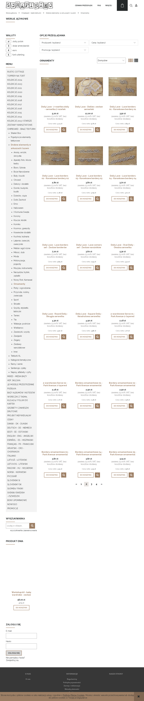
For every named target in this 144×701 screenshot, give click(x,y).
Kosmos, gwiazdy (22, 228)
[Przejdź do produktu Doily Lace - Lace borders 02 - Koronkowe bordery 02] (55, 155)
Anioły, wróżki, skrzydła (20, 154)
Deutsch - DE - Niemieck (19, 428)
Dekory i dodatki (21, 184)
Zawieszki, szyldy (22, 332)
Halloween (18, 208)
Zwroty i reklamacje (72, 686)
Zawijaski (18, 336)
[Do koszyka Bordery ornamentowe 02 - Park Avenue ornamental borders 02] (119, 405)
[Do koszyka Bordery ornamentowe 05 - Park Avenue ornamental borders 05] (119, 475)
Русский (12, 476)
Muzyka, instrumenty (23, 268)
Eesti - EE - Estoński (17, 432)
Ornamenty (19, 284)
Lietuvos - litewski (17, 464)
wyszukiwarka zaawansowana (23, 530)
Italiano (11, 456)
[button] (63, 129)
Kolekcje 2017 (14, 104)
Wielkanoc (18, 328)
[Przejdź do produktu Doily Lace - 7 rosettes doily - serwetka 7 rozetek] (55, 86)
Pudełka (11, 388)
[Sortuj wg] (111, 60)
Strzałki (17, 304)
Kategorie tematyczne (21, 360)
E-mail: (9, 631)
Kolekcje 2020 (14, 92)
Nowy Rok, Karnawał (23, 280)
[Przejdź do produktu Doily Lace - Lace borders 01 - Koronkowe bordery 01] (123, 86)
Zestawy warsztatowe (19, 125)
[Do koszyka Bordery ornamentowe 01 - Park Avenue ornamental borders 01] (86, 405)
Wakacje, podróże (22, 324)
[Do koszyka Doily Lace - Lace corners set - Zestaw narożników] (86, 267)
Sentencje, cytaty (18, 368)
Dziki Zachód (20, 200)
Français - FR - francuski (20, 444)
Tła (15, 319)
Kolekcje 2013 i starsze (19, 121)
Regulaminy (72, 679)
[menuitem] (84, 5)
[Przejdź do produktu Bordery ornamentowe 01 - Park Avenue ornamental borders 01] (89, 362)
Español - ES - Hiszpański (20, 440)
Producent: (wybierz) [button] (51, 43)
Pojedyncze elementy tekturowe (21, 139)
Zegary (17, 340)
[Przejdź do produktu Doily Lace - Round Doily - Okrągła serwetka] (55, 293)
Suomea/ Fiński (15, 488)
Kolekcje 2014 (14, 117)
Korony (17, 216)
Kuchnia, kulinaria (21, 236)
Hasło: (9, 641)
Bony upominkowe (17, 500)
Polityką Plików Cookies (74, 695)
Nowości (12, 504)
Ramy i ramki (16, 364)
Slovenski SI (13, 480)
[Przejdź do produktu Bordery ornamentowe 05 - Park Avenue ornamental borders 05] (123, 431)
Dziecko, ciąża (20, 196)
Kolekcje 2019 (14, 96)
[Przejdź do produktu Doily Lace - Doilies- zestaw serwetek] (89, 86)
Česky (10, 419)
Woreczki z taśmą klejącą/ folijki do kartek (17, 400)
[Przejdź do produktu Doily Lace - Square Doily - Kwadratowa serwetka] (89, 293)
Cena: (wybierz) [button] (99, 43)
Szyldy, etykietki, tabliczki (21, 310)
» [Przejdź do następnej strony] (101, 484)
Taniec (17, 315)
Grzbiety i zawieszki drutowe (18, 410)
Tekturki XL (16, 356)
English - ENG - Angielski (20, 436)
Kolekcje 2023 (14, 84)
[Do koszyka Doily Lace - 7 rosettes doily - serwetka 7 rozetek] (52, 129)
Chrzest (17, 180)
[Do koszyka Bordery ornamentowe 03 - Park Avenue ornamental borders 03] (52, 475)
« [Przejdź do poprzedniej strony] (76, 484)
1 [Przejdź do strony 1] (81, 484)
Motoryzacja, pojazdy (19, 262)
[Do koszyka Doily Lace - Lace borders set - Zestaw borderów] (52, 267)
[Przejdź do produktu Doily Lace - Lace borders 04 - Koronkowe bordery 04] (123, 155)
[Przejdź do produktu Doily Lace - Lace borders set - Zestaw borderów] (55, 224)
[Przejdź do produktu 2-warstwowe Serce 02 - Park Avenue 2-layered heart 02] (55, 362)
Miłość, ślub (19, 252)
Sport (16, 300)
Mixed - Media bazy (17, 376)
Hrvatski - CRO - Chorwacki (15, 450)
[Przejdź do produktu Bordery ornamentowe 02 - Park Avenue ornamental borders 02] (123, 362)
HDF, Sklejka (13, 380)
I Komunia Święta (21, 212)
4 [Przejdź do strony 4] (96, 484)
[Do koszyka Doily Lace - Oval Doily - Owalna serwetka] (119, 267)
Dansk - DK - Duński (17, 424)
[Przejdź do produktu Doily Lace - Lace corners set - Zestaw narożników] (89, 224)
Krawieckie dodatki (22, 232)
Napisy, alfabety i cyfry (21, 372)
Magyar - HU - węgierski (20, 468)
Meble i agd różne (22, 248)
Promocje (12, 508)
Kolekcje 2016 (14, 108)
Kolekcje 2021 (14, 88)
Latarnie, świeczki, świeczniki (22, 242)
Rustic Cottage (15, 72)
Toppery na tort (16, 76)
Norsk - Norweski (16, 472)
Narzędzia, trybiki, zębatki (22, 274)
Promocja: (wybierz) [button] (51, 50)
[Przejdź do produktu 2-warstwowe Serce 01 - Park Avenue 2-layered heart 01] (123, 293)
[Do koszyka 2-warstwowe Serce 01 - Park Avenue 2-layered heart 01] (119, 336)
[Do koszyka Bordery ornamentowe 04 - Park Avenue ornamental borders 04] (86, 475)
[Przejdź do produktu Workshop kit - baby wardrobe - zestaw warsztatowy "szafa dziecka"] (21, 572)
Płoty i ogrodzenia (22, 288)
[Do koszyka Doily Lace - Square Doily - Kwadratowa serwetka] (86, 336)
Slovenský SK (14, 484)
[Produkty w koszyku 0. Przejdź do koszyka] (122, 5)
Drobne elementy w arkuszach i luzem (21, 146)
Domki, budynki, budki (21, 190)
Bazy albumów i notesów (21, 393)
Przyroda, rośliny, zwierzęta (21, 294)
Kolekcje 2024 (14, 80)
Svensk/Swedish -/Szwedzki (16, 494)
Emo (16, 204)
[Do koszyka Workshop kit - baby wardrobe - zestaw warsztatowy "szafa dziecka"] (21, 607)
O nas (28, 679)
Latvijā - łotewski (17, 460)
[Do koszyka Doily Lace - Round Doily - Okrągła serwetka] (52, 336)
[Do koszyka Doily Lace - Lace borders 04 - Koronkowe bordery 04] (119, 198)
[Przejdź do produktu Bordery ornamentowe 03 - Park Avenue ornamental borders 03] (55, 431)
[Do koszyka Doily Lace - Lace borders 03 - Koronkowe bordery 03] (86, 198)
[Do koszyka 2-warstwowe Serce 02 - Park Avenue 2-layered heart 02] (52, 405)
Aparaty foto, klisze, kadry (22, 162)
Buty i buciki (19, 176)
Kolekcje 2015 (14, 113)
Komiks (17, 224)
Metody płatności (72, 689)
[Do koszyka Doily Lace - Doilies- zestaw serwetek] (86, 129)
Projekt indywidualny (19, 415)
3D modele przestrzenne (20, 384)
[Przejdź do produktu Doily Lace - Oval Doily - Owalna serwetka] (123, 224)
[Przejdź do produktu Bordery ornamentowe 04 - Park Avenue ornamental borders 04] (89, 431)
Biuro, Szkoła (19, 168)
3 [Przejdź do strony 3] (91, 484)
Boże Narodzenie (21, 172)
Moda (16, 256)
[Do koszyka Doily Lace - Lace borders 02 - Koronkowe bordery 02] (52, 198)
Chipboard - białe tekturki (21, 129)
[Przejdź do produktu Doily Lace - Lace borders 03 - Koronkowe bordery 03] (89, 155)
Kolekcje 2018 (14, 100)
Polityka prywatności (72, 682)
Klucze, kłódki (20, 220)
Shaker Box (16, 133)
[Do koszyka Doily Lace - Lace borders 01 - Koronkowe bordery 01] (119, 129)
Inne (15, 352)
